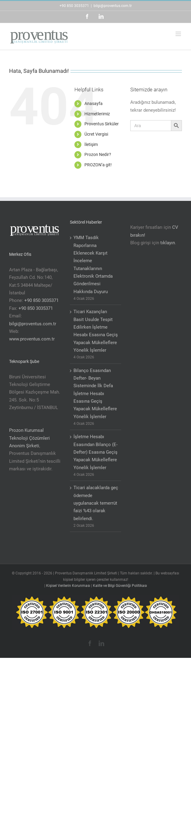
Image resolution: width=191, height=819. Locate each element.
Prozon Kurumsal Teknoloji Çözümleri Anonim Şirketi (29, 438)
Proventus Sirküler (101, 123)
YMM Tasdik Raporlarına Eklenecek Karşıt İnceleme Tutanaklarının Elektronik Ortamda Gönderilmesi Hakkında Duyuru (93, 264)
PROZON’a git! (98, 164)
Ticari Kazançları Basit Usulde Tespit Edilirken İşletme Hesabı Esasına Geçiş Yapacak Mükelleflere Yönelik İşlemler (95, 331)
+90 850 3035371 (74, 6)
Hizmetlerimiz (97, 113)
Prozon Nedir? (97, 154)
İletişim (91, 144)
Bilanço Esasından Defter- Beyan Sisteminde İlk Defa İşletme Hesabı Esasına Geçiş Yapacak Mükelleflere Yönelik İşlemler (95, 393)
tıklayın (167, 242)
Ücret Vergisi (96, 134)
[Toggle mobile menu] (179, 34)
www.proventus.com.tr (32, 339)
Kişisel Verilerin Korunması (68, 586)
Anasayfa (93, 103)
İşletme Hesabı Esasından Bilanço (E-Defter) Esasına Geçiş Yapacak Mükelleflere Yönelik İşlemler (95, 452)
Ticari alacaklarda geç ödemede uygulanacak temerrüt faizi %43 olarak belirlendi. (95, 503)
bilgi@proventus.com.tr (113, 6)
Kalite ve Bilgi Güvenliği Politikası (120, 586)
